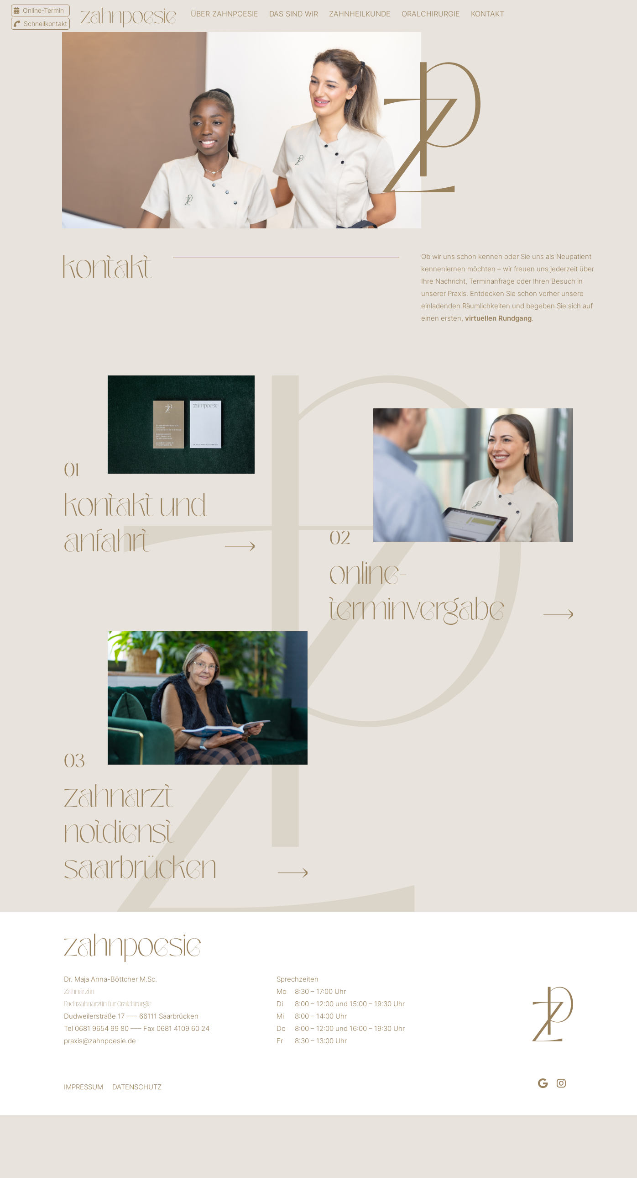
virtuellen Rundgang (498, 318)
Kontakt (487, 13)
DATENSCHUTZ (137, 1087)
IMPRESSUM (83, 1087)
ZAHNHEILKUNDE (360, 13)
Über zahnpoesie (224, 13)
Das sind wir (293, 13)
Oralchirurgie (431, 13)
